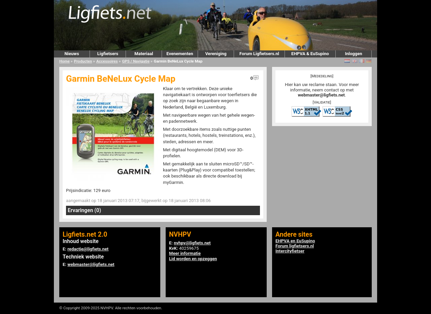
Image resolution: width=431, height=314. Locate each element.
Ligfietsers (107, 53)
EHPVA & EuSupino (310, 53)
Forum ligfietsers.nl (294, 245)
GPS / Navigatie (136, 61)
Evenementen (179, 53)
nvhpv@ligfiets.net (192, 242)
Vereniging (215, 53)
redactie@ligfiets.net (87, 248)
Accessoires (107, 61)
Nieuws (71, 53)
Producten (83, 61)
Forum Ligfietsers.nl (259, 53)
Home (64, 61)
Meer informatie (185, 253)
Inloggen (353, 53)
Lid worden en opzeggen (193, 258)
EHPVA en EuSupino (295, 240)
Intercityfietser (289, 250)
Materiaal (143, 53)
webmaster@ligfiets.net (321, 94)
